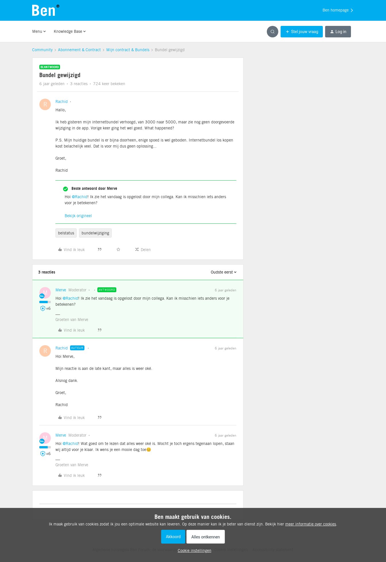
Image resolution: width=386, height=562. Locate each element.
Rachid (61, 101)
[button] (302, 31)
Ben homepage (338, 10)
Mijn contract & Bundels (127, 49)
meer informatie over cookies (310, 524)
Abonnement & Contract (79, 49)
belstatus (66, 233)
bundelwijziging (95, 233)
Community (42, 49)
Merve (60, 290)
